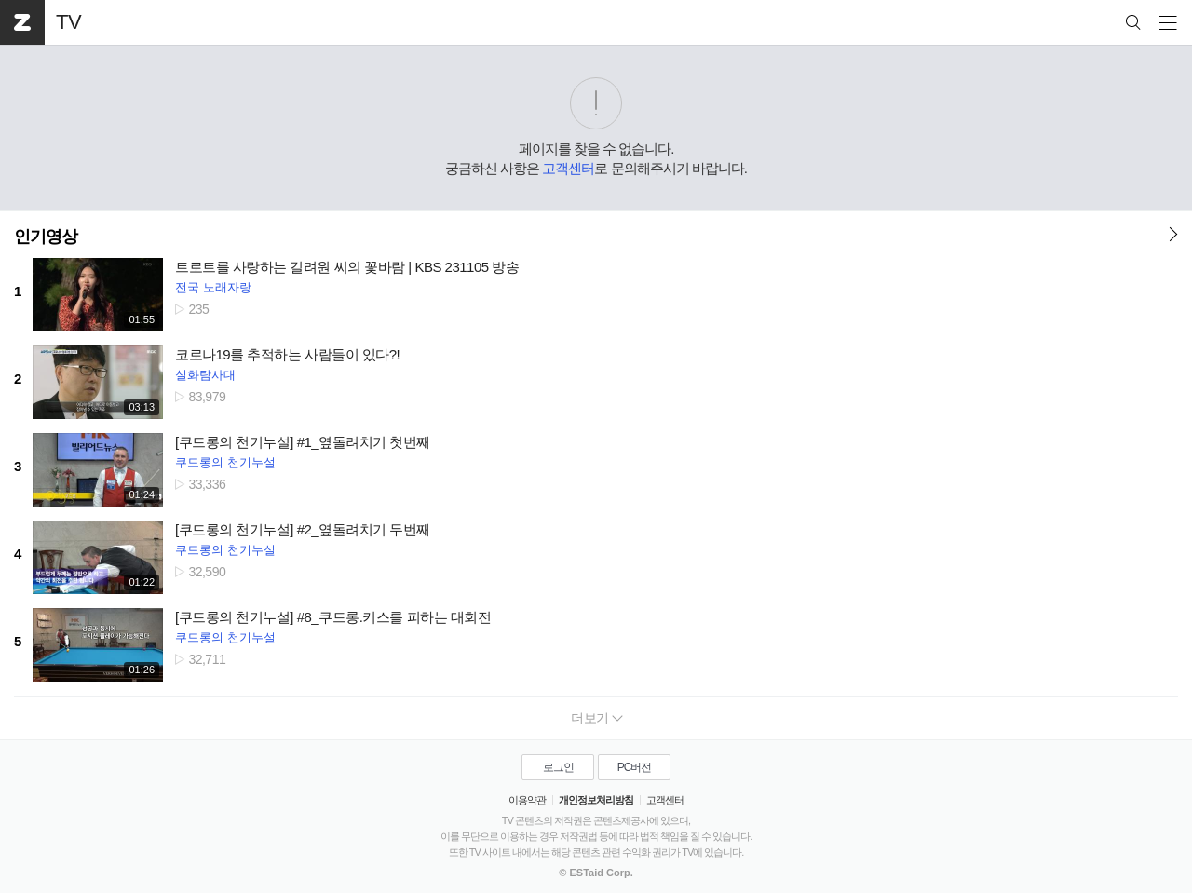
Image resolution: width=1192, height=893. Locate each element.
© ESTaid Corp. (595, 872)
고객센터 (568, 168)
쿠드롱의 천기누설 (225, 462)
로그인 (558, 767)
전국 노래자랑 (213, 287)
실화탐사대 (205, 375)
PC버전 (634, 767)
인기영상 (45, 236)
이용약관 (527, 799)
